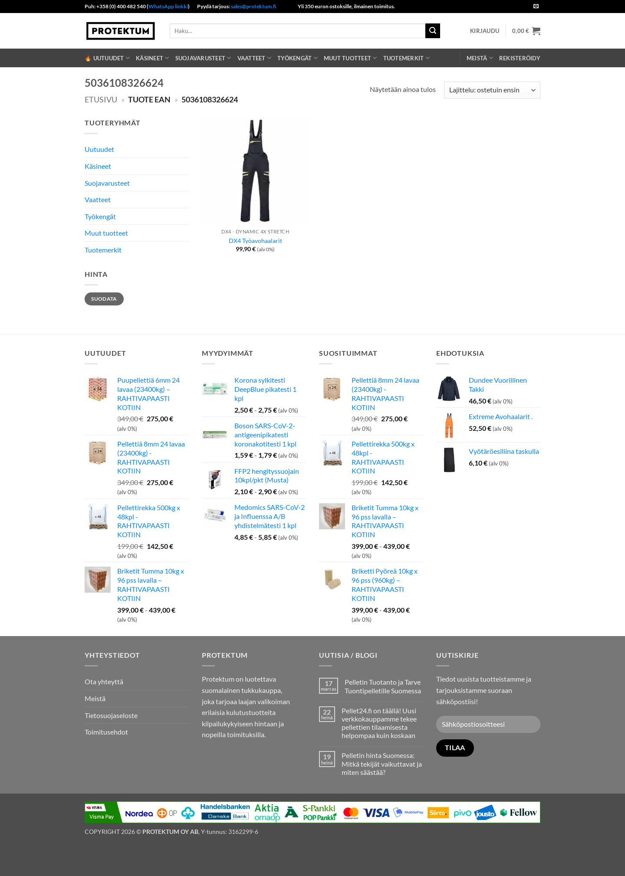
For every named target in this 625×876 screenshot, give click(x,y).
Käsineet (152, 58)
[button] (484, 31)
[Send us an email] (536, 6)
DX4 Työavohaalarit (255, 240)
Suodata (104, 298)
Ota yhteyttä (104, 681)
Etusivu (101, 99)
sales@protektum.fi (253, 6)
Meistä (480, 58)
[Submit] (432, 30)
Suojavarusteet (203, 58)
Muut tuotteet (350, 58)
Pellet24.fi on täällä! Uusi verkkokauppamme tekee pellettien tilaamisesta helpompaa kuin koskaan (379, 723)
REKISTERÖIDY (519, 58)
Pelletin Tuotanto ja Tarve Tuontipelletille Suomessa (383, 686)
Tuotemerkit (406, 58)
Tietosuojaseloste (111, 715)
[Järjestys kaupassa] (492, 90)
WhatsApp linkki (168, 6)
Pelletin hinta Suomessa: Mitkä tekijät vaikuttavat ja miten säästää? (382, 763)
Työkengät (297, 58)
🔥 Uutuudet (107, 58)
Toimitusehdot (106, 732)
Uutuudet (99, 149)
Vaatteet (254, 58)
